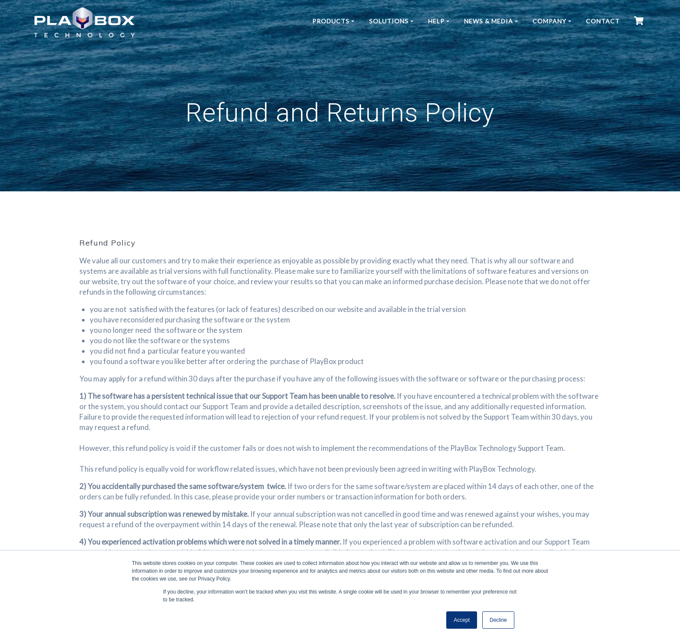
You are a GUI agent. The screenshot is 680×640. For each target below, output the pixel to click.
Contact (603, 21)
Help (436, 21)
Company (549, 21)
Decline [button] (498, 620)
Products (331, 21)
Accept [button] (462, 620)
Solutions (389, 21)
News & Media (488, 21)
